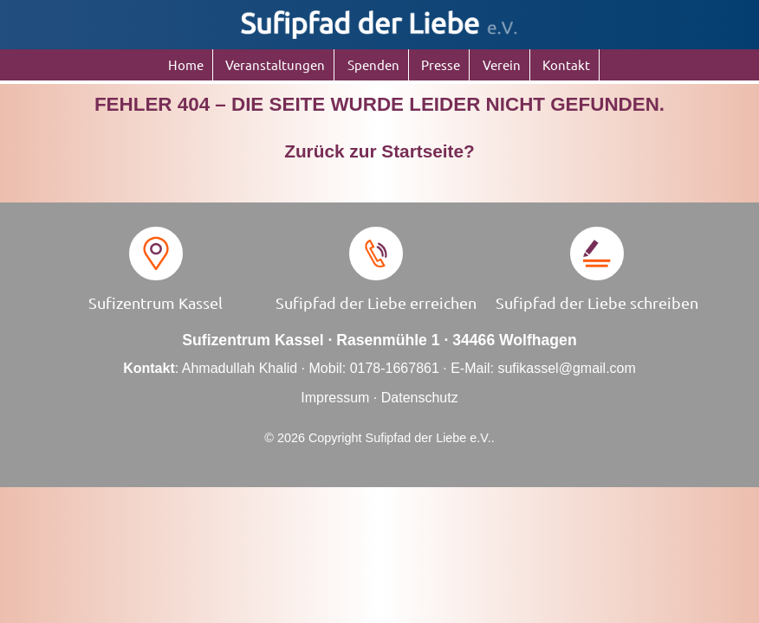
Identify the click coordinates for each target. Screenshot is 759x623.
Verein (502, 64)
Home (186, 64)
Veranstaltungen (275, 64)
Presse (440, 64)
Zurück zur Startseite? (379, 151)
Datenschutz (419, 397)
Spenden (373, 64)
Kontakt (566, 64)
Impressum (335, 397)
